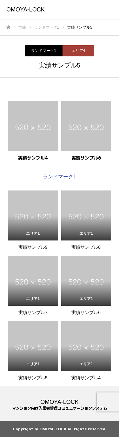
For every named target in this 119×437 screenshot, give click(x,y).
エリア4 (78, 50)
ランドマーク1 (43, 50)
